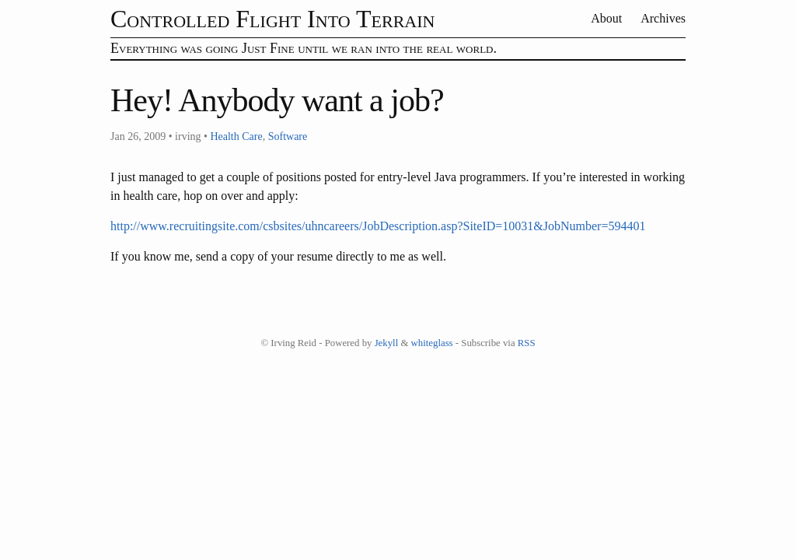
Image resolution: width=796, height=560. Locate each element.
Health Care (236, 136)
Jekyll (387, 343)
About (607, 18)
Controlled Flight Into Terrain (272, 19)
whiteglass (432, 343)
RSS (527, 343)
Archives (663, 18)
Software (288, 136)
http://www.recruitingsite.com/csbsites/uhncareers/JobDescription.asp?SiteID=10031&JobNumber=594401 (377, 226)
